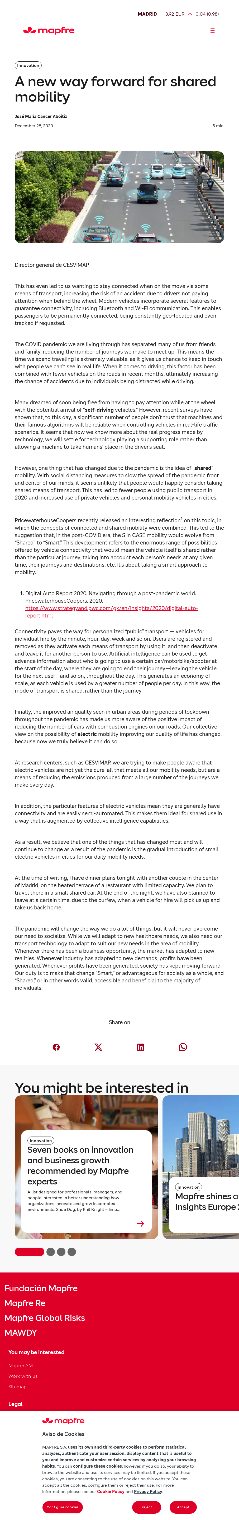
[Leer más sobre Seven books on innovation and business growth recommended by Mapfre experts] (86, 1223)
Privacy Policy (148, 1491)
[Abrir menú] (212, 31)
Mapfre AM (20, 1365)
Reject (146, 1507)
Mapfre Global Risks (44, 1318)
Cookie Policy (111, 1491)
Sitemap (17, 1387)
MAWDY (20, 1332)
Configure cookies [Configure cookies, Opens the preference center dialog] (63, 1507)
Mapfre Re (24, 1303)
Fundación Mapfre (41, 1288)
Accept (183, 1507)
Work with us (23, 1376)
